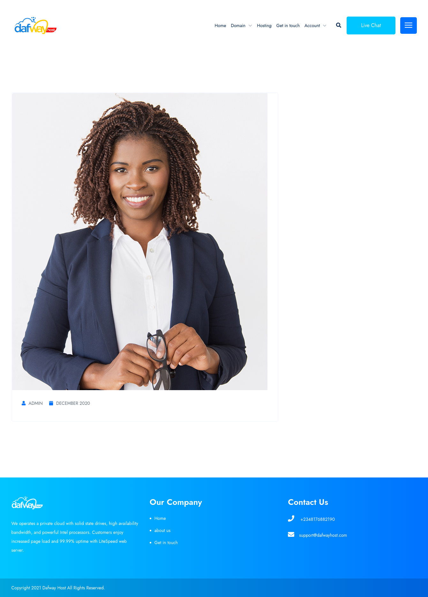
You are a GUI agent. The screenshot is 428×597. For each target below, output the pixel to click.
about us (162, 530)
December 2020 (69, 403)
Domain (238, 25)
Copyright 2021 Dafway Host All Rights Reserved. (58, 588)
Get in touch (288, 25)
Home (220, 25)
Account (312, 25)
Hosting (264, 25)
